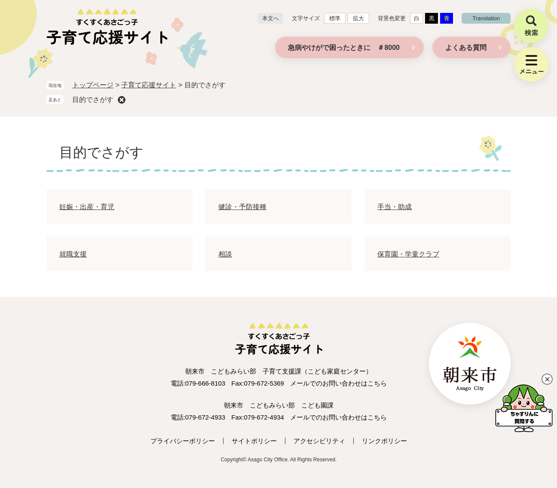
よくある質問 (466, 47)
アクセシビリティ (319, 441)
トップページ (92, 85)
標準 (334, 18)
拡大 (358, 18)
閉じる (547, 379)
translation (486, 18)
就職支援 (73, 254)
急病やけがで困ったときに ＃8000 (344, 47)
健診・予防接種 (242, 206)
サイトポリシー (254, 441)
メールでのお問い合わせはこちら (338, 383)
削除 (121, 100)
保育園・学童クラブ (408, 254)
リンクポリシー (384, 441)
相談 (225, 254)
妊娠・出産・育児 (86, 206)
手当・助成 (394, 206)
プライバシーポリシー (182, 441)
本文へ (270, 18)
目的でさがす (92, 99)
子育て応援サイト (148, 85)
